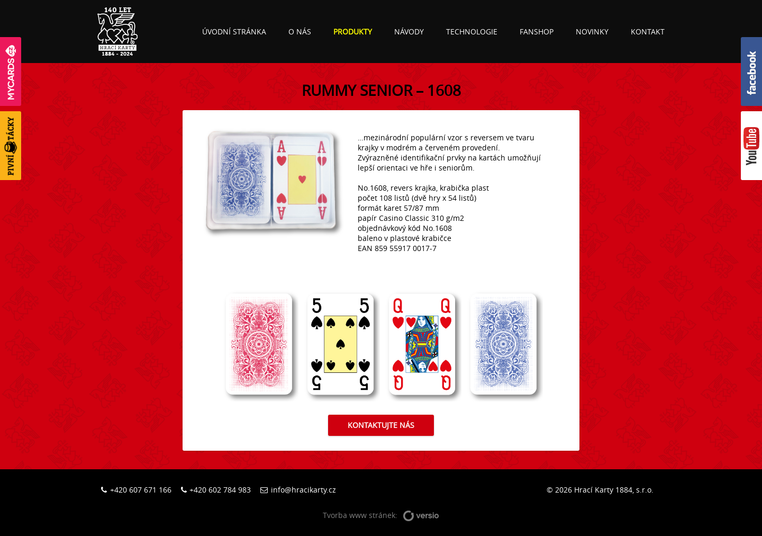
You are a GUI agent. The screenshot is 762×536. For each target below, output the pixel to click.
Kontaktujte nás (381, 425)
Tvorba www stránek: (381, 515)
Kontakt (648, 31)
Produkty (352, 31)
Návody (409, 31)
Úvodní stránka (234, 31)
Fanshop (537, 31)
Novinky (592, 31)
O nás (299, 31)
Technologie (471, 31)
